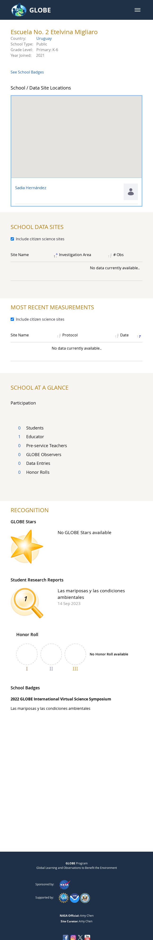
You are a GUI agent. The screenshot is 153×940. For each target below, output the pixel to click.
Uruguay (44, 38)
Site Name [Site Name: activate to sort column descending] (20, 254)
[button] (137, 10)
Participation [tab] (23, 403)
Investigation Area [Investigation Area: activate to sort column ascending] (75, 254)
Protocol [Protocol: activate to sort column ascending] (70, 335)
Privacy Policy (62, 916)
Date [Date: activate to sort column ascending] (124, 335)
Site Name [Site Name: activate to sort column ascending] (20, 335)
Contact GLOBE (89, 916)
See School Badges (27, 72)
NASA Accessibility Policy (76, 926)
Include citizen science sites (40, 238)
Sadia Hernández (30, 187)
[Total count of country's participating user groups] (76, 452)
